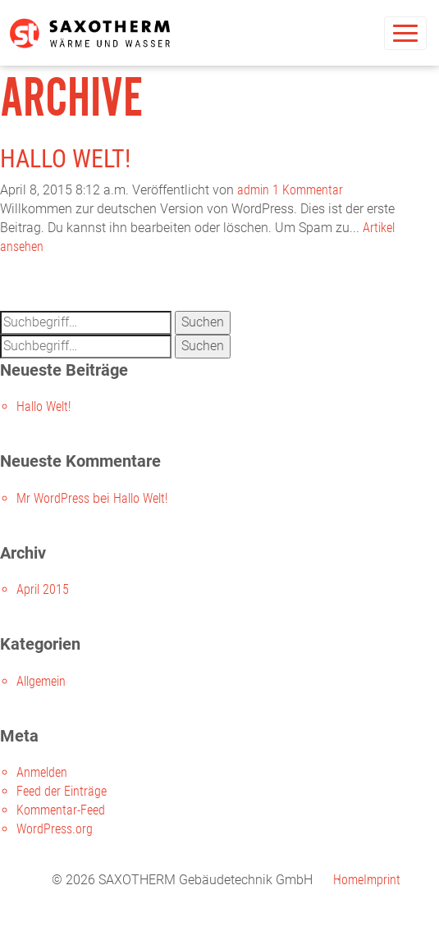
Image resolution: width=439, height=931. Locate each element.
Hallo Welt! (65, 158)
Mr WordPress (52, 498)
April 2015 (42, 589)
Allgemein (41, 681)
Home (348, 880)
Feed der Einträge (61, 791)
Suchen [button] (202, 322)
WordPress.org (54, 829)
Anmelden (41, 772)
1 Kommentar (307, 190)
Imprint (382, 880)
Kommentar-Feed (60, 810)
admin (253, 190)
